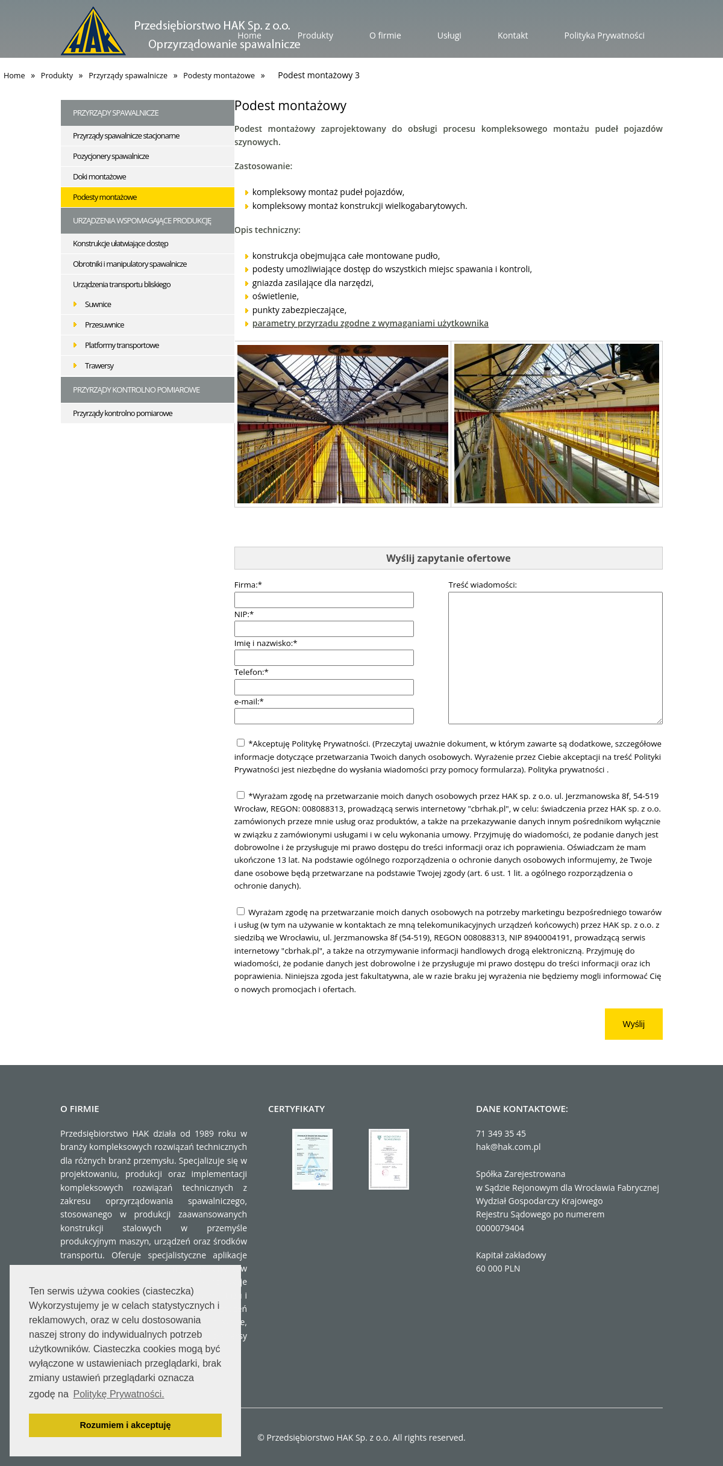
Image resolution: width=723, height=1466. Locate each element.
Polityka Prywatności (605, 35)
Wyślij (634, 1024)
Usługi (449, 35)
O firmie (385, 35)
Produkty (315, 35)
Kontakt (513, 35)
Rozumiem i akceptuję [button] (125, 1425)
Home (249, 35)
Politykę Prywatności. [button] (118, 1394)
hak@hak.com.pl (508, 1146)
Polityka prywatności (567, 769)
